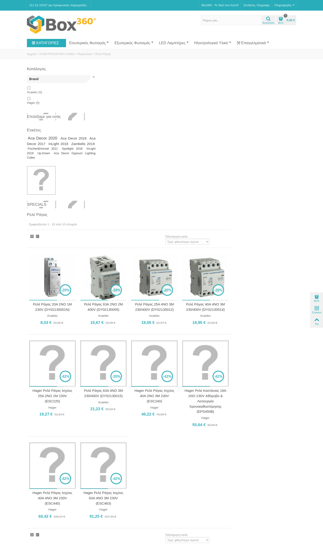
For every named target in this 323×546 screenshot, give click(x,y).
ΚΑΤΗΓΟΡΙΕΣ (45, 43)
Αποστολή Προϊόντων (43, 452)
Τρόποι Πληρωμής (41, 447)
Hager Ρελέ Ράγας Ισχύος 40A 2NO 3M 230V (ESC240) (221, 247)
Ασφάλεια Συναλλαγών (43, 457)
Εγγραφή (214, 500)
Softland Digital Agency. (102, 516)
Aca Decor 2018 (75, 138)
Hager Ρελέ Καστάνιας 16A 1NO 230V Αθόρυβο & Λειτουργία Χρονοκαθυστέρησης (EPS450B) (271, 252)
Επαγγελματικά (253, 43)
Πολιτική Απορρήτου (42, 466)
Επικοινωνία (36, 442)
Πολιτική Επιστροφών (43, 462)
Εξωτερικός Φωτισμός (133, 43)
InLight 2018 (77, 144)
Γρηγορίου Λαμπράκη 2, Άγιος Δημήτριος (192, 432)
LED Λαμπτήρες (174, 43)
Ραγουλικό (85, 54)
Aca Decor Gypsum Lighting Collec (58, 156)
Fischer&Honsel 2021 (73, 149)
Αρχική (31, 54)
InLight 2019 (58, 154)
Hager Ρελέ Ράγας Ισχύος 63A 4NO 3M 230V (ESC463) (171, 348)
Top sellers (35, 503)
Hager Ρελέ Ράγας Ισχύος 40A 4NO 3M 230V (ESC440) (121, 348)
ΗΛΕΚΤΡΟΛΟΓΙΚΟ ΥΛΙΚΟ (57, 54)
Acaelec (34, 92)
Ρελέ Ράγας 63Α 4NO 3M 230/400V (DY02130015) (171, 244)
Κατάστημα (36, 437)
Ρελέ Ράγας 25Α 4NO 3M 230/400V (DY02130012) (221, 158)
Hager (33, 103)
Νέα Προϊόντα (38, 498)
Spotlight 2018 (38, 154)
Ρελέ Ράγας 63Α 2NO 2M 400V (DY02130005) (171, 158)
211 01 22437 (191, 437)
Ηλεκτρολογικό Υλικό (212, 43)
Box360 (56, 516)
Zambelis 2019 (42, 149)
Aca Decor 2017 (46, 144)
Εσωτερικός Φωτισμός (89, 43)
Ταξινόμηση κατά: (241, 89)
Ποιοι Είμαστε (37, 432)
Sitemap (103, 503)
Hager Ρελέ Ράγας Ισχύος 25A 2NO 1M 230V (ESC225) (121, 247)
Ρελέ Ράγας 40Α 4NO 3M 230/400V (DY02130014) (271, 158)
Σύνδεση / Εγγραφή (256, 5)
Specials (36, 205)
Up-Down (75, 154)
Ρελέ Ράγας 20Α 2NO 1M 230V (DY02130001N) (120, 158)
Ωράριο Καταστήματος (115, 448)
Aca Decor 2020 (44, 138)
